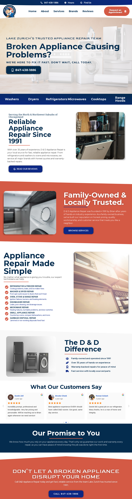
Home (32, 11)
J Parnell (18, 396)
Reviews (87, 11)
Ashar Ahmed (101, 396)
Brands (73, 11)
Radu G (58, 396)
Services (58, 11)
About (45, 11)
